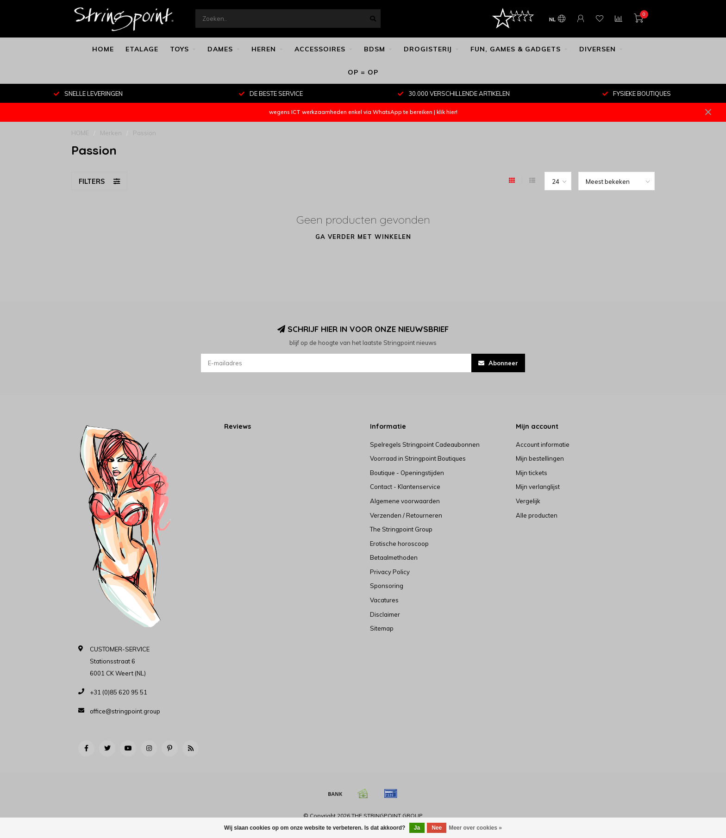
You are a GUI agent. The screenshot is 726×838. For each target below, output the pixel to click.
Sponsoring (386, 585)
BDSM (374, 49)
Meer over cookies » (475, 828)
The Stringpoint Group (401, 529)
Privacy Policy (390, 571)
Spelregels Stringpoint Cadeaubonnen (425, 444)
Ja (417, 828)
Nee (437, 828)
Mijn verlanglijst (538, 486)
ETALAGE (141, 49)
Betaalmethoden (394, 557)
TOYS (179, 49)
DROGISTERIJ (428, 49)
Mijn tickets (531, 472)
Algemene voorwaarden (405, 501)
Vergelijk (528, 501)
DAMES (220, 49)
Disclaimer (385, 614)
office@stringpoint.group (125, 711)
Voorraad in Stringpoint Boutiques (418, 458)
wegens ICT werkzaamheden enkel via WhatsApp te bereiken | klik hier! (363, 111)
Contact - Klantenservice (405, 486)
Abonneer (498, 363)
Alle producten (536, 515)
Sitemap (382, 628)
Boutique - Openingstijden (407, 472)
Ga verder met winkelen (363, 236)
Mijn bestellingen (540, 458)
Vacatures (384, 600)
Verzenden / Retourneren (406, 515)
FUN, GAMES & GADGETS (515, 49)
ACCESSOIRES (319, 49)
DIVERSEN (597, 49)
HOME (103, 49)
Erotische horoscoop (399, 543)
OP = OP (363, 72)
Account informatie (543, 444)
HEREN (263, 49)
